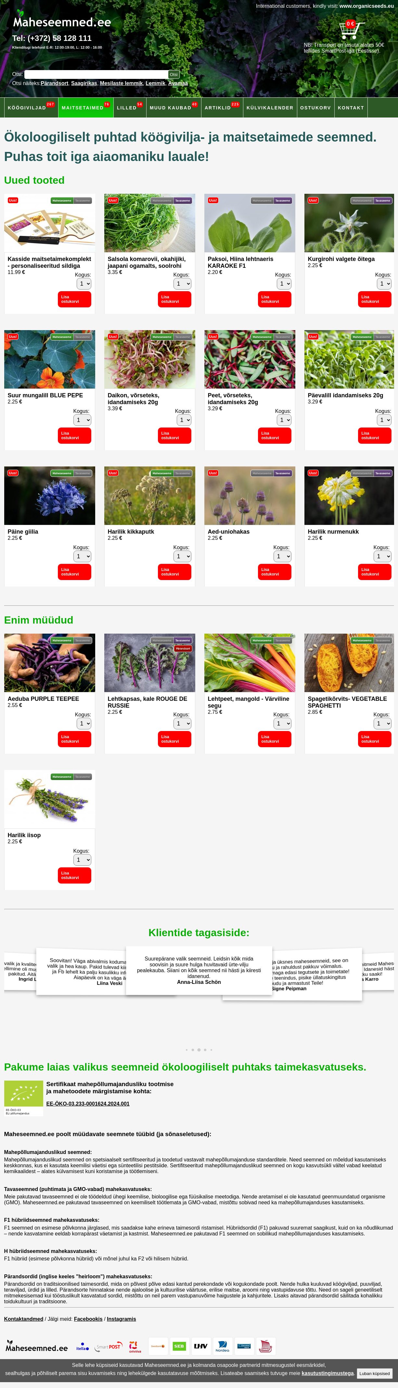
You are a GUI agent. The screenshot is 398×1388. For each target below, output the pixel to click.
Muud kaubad (174, 106)
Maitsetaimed (86, 106)
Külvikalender (270, 107)
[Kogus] (84, 284)
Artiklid (222, 106)
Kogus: (83, 275)
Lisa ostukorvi (70, 299)
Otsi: (18, 74)
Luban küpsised (375, 1373)
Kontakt (351, 107)
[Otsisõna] (97, 74)
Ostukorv (315, 107)
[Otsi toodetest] (174, 74)
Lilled (130, 106)
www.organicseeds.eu (367, 6)
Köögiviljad (31, 106)
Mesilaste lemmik (121, 83)
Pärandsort (54, 83)
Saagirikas (84, 83)
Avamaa (178, 83)
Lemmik (155, 83)
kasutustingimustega (328, 1373)
